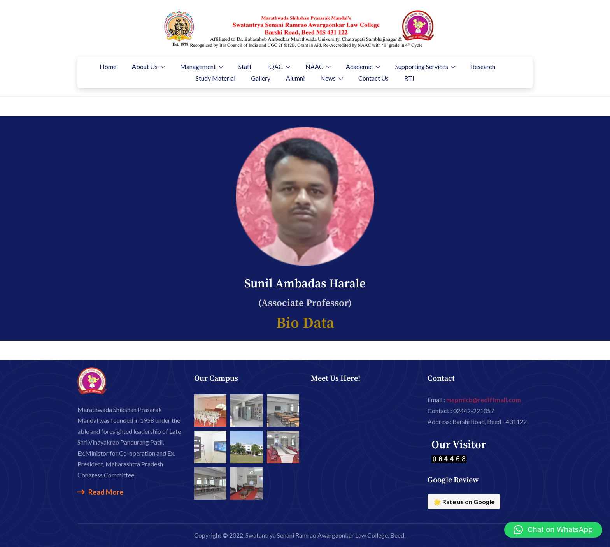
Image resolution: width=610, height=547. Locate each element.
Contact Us (373, 78)
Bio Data (305, 323)
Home (108, 66)
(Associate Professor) (305, 303)
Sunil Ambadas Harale (305, 283)
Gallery (260, 78)
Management (198, 66)
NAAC (314, 66)
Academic (359, 66)
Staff (245, 66)
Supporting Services (421, 66)
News (328, 78)
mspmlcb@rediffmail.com (483, 399)
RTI (409, 78)
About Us (145, 66)
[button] (553, 530)
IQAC (275, 66)
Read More (100, 492)
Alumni (295, 78)
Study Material (215, 78)
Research (483, 66)
